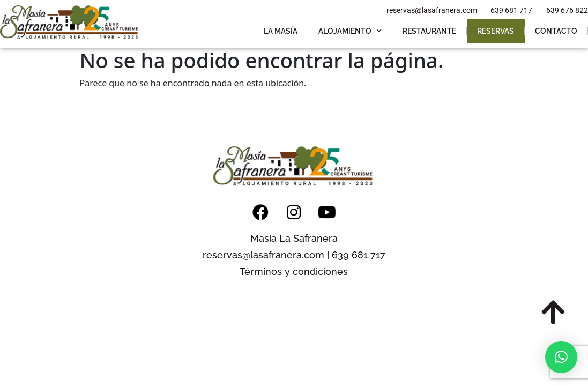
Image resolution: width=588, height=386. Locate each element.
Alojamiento (350, 31)
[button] (561, 357)
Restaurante (429, 31)
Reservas (495, 31)
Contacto (556, 31)
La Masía (280, 31)
